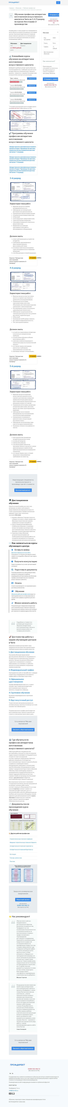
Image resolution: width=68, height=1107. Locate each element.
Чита (18, 1088)
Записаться (31, 85)
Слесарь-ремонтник (16, 858)
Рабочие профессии (29, 8)
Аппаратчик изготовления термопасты (21, 846)
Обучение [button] (46, 32)
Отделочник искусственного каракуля (21, 839)
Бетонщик (13, 854)
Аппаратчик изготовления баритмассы (21, 849)
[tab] (50, 33)
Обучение (18, 8)
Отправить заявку (54, 15)
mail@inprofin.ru (13, 1090)
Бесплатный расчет (23, 490)
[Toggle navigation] (58, 2)
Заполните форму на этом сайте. (21, 552)
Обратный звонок (23, 899)
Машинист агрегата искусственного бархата (23, 842)
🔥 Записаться (32, 78)
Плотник (12, 861)
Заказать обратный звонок (23, 730)
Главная (11, 8)
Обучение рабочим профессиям (20, 594)
